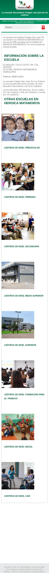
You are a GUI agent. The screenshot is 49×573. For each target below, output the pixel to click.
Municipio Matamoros (26, 21)
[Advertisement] (24, 533)
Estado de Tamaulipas (10, 21)
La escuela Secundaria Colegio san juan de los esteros (25, 13)
